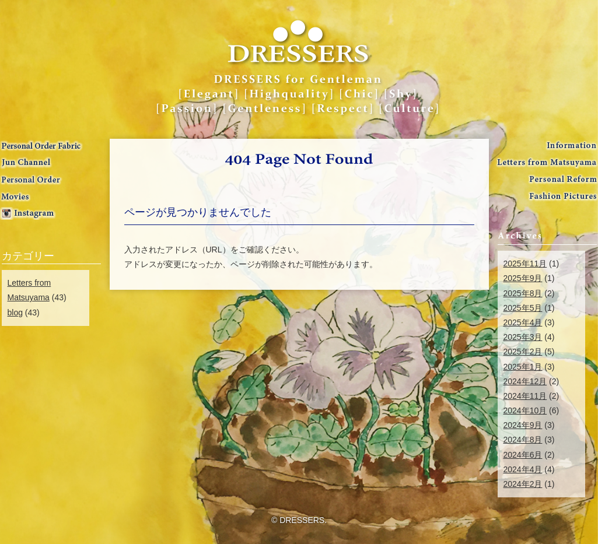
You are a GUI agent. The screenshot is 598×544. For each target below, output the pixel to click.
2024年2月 (523, 484)
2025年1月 (523, 366)
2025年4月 (523, 322)
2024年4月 (523, 469)
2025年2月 (523, 351)
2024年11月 (525, 396)
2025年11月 (525, 263)
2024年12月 (525, 381)
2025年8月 (523, 293)
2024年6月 (523, 454)
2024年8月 (523, 439)
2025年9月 (523, 278)
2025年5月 (523, 308)
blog (15, 312)
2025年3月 (523, 337)
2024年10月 (525, 410)
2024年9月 (523, 425)
